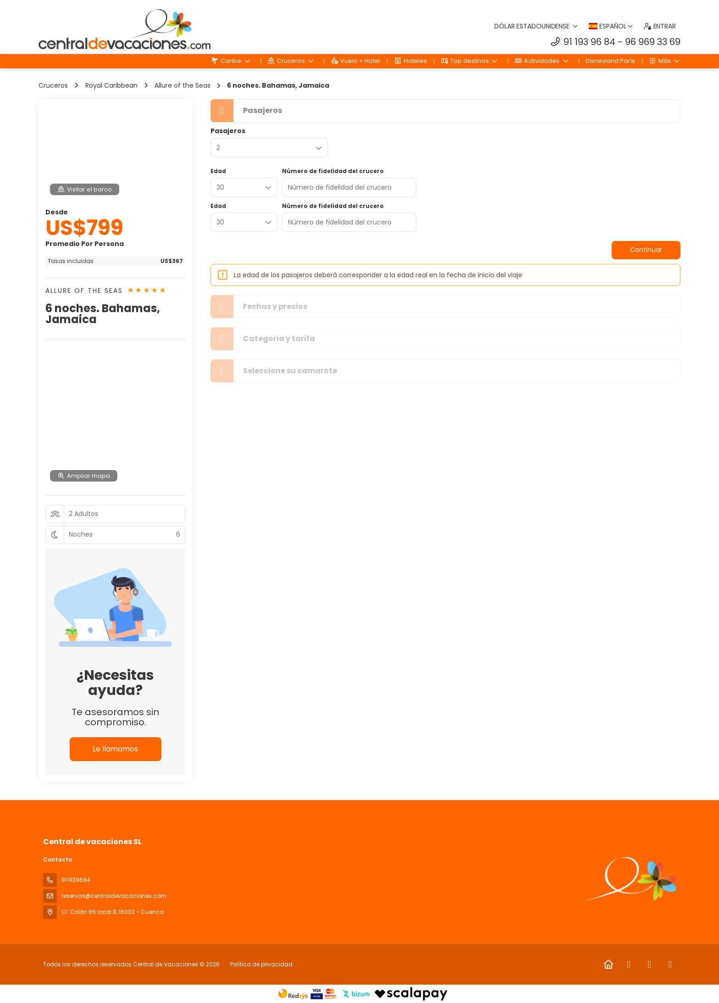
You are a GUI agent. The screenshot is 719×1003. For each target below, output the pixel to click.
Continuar (646, 249)
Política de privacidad (261, 964)
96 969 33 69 (652, 41)
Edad (218, 171)
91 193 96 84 (589, 41)
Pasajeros (227, 131)
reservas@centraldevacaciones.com (113, 896)
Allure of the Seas (84, 290)
